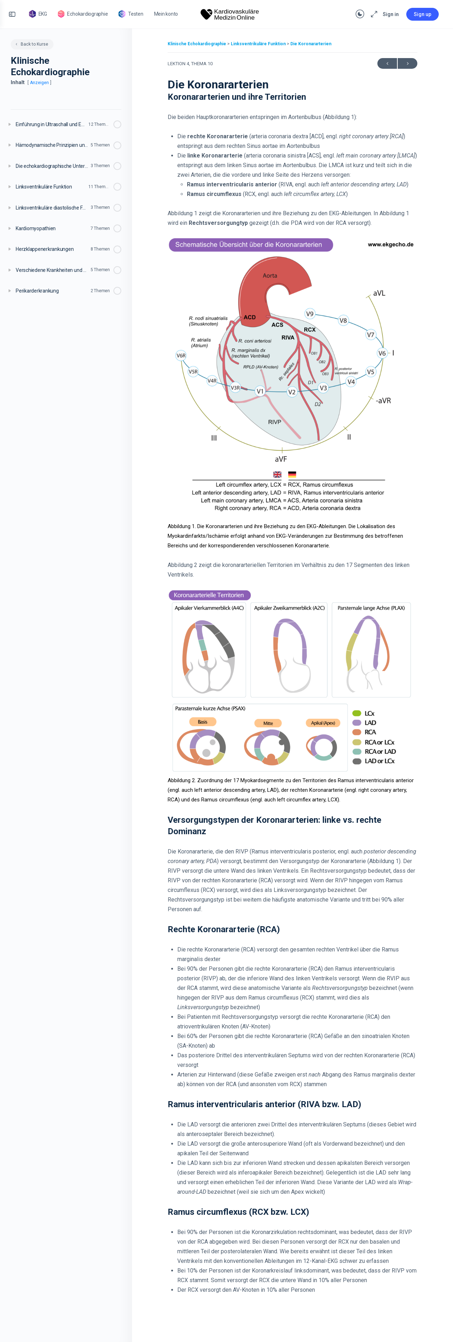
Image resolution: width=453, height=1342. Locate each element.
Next (407, 63)
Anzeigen (39, 82)
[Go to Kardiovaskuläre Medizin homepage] (230, 14)
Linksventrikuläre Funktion (259, 43)
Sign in (391, 14)
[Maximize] (372, 14)
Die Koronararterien (310, 43)
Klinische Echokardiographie (197, 43)
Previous (387, 63)
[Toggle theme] (360, 14)
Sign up (422, 14)
